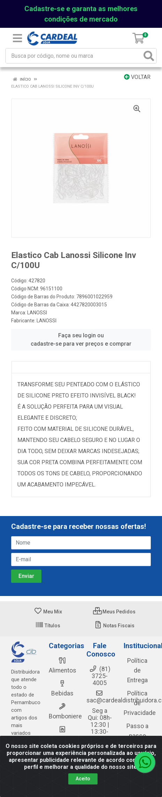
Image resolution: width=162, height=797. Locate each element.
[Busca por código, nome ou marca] (74, 56)
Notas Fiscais (114, 625)
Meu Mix (48, 611)
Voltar (137, 77)
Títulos (47, 625)
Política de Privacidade (140, 703)
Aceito (83, 778)
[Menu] (17, 38)
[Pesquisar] (148, 56)
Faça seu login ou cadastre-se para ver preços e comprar (81, 339)
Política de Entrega (137, 670)
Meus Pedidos (114, 611)
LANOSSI (37, 312)
